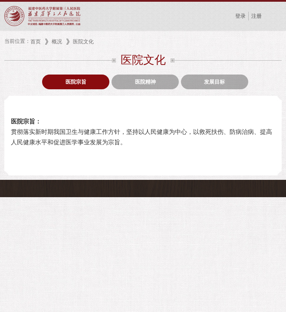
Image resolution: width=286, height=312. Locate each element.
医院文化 (83, 42)
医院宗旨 (76, 82)
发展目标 (214, 82)
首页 (35, 42)
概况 (57, 42)
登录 (240, 16)
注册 (256, 16)
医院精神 (145, 82)
